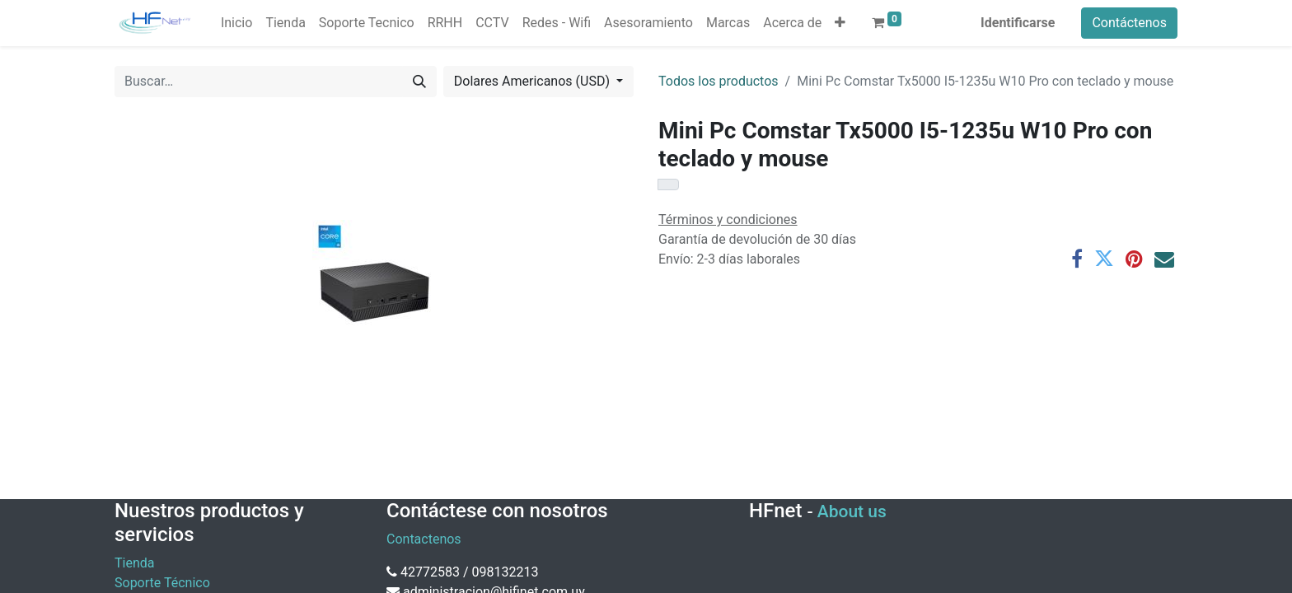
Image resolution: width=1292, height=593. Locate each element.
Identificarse (1018, 22)
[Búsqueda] (419, 81)
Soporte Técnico (162, 583)
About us (852, 511)
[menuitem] (236, 23)
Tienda (134, 563)
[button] (840, 23)
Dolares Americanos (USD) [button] (533, 81)
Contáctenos (1129, 22)
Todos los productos (718, 81)
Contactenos (423, 539)
